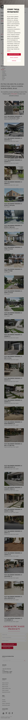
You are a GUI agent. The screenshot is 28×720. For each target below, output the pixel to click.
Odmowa (14, 60)
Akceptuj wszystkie (14, 54)
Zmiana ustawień (14, 57)
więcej (8, 50)
